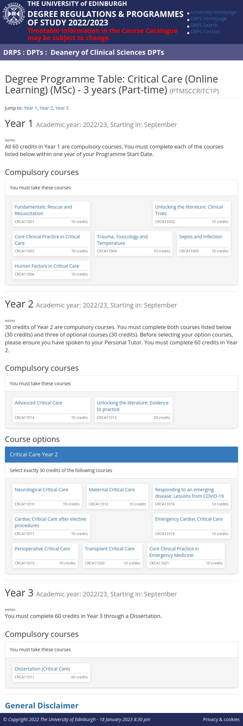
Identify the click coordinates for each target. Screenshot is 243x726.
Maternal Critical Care (112, 489)
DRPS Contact (205, 31)
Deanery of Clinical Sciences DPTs (107, 52)
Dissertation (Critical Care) (42, 669)
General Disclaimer (42, 705)
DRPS (12, 52)
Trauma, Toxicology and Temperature (122, 239)
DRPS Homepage (209, 18)
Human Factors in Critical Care (47, 266)
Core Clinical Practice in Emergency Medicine (174, 551)
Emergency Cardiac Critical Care (189, 519)
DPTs (34, 52)
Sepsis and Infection (200, 236)
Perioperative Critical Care (42, 548)
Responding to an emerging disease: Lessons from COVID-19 (189, 492)
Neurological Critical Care (41, 489)
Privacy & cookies (221, 719)
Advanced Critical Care (38, 403)
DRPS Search (204, 25)
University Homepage (213, 12)
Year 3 (62, 108)
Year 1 (30, 108)
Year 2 (46, 108)
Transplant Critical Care (110, 548)
